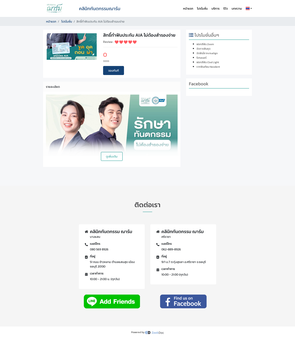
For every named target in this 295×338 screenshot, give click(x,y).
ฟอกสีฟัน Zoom (205, 44)
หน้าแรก (188, 8)
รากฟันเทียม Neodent (208, 67)
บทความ (237, 8)
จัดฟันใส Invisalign (207, 53)
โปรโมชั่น (202, 8)
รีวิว (225, 8)
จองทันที (113, 70)
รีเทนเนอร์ (201, 58)
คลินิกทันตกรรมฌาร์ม (99, 8)
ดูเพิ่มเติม (112, 156)
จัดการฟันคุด (203, 49)
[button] (248, 8)
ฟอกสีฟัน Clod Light (207, 62)
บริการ (215, 8)
